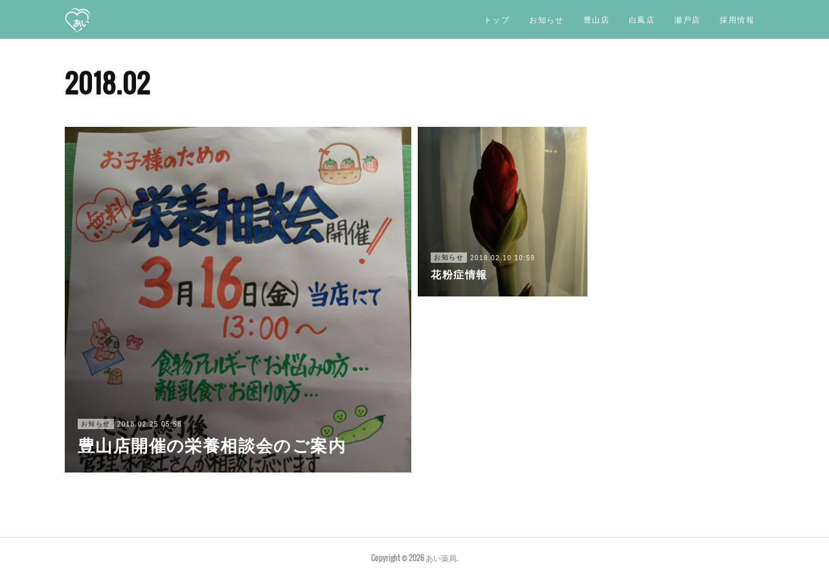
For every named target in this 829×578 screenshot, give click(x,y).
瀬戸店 (687, 19)
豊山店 (596, 19)
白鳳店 (642, 19)
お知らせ (546, 19)
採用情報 (737, 19)
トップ (497, 19)
